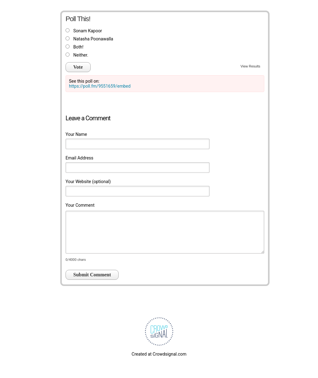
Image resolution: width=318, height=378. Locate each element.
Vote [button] (78, 67)
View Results (250, 66)
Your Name (76, 134)
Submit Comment (92, 274)
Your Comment (80, 205)
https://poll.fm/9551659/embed (99, 86)
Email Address (79, 157)
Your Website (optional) (88, 181)
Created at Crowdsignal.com (159, 354)
